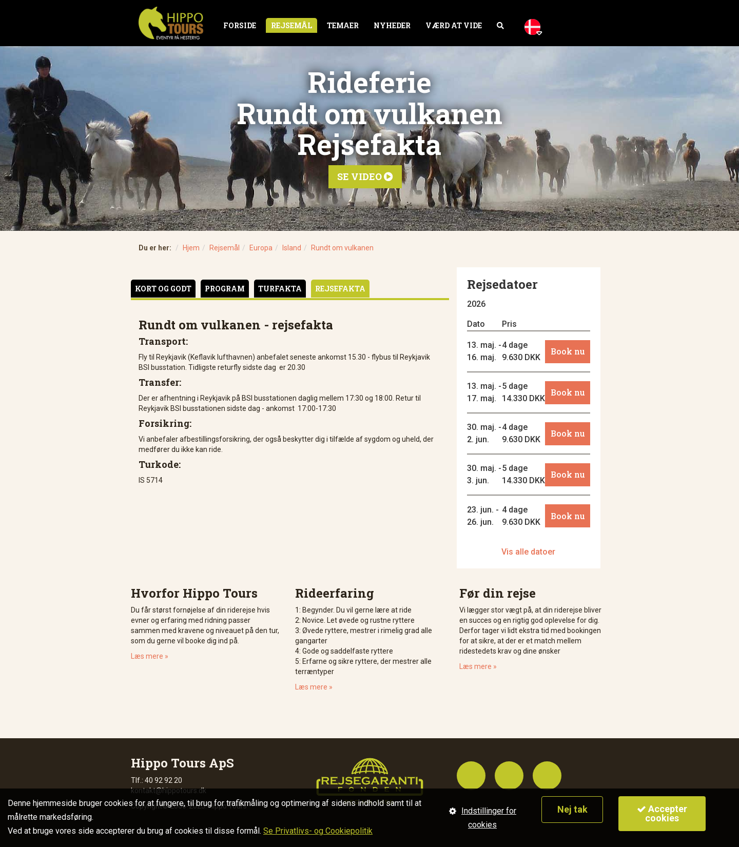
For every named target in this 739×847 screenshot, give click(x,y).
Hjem (191, 248)
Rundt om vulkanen (342, 248)
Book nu (568, 351)
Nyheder (392, 25)
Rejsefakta (340, 288)
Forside (239, 25)
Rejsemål (291, 25)
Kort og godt (163, 288)
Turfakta (280, 288)
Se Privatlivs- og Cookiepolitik (318, 831)
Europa (261, 248)
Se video (365, 176)
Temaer (343, 25)
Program (225, 288)
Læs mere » (149, 656)
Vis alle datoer (528, 552)
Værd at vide (453, 25)
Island (291, 248)
